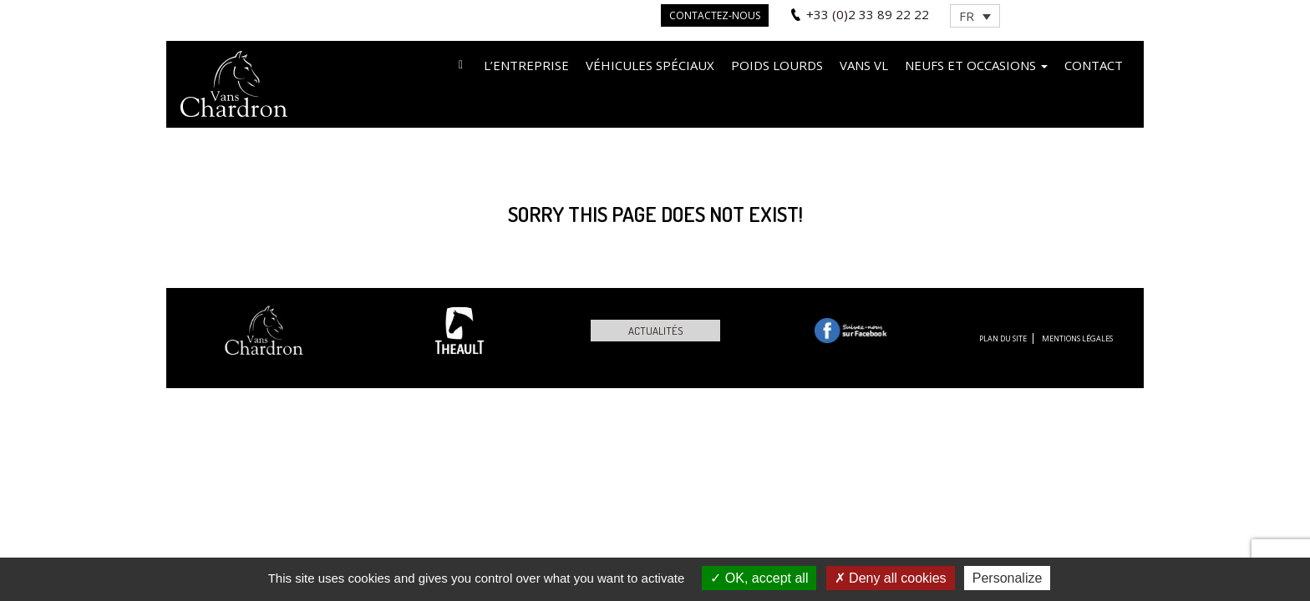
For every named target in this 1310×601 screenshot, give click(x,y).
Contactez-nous (714, 15)
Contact (1093, 65)
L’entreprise (526, 65)
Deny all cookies (891, 578)
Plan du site (1003, 338)
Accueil (460, 63)
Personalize (1007, 578)
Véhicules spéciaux (650, 65)
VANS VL (864, 65)
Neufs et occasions (976, 65)
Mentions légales (1077, 338)
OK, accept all (759, 578)
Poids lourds (777, 65)
